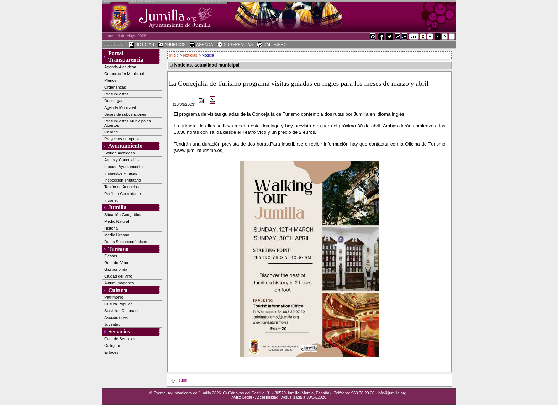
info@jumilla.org (392, 393)
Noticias (190, 55)
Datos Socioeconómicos (125, 242)
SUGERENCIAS (235, 45)
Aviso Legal (241, 397)
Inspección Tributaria (122, 180)
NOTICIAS (141, 45)
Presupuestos (116, 94)
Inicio (174, 55)
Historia (111, 228)
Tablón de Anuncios (121, 187)
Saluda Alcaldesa (119, 153)
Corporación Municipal (124, 74)
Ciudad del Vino (118, 276)
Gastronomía (115, 269)
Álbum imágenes (119, 283)
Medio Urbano (116, 235)
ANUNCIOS (172, 45)
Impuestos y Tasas (120, 173)
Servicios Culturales (122, 311)
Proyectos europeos (122, 139)
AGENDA (201, 45)
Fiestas (110, 256)
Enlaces (111, 352)
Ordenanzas (115, 87)
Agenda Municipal (120, 107)
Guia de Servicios (120, 339)
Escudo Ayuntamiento (123, 166)
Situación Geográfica (122, 214)
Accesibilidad (266, 397)
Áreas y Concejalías (122, 160)
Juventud (112, 324)
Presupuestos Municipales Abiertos (127, 123)
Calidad (111, 132)
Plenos (110, 80)
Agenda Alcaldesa (120, 67)
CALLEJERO (271, 45)
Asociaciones (116, 317)
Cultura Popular (118, 304)
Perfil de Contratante (122, 193)
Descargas (113, 101)
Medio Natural (116, 221)
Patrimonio (113, 297)
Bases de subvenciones (125, 114)
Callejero (112, 345)
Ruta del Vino (116, 263)
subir (178, 380)
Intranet (111, 200)
